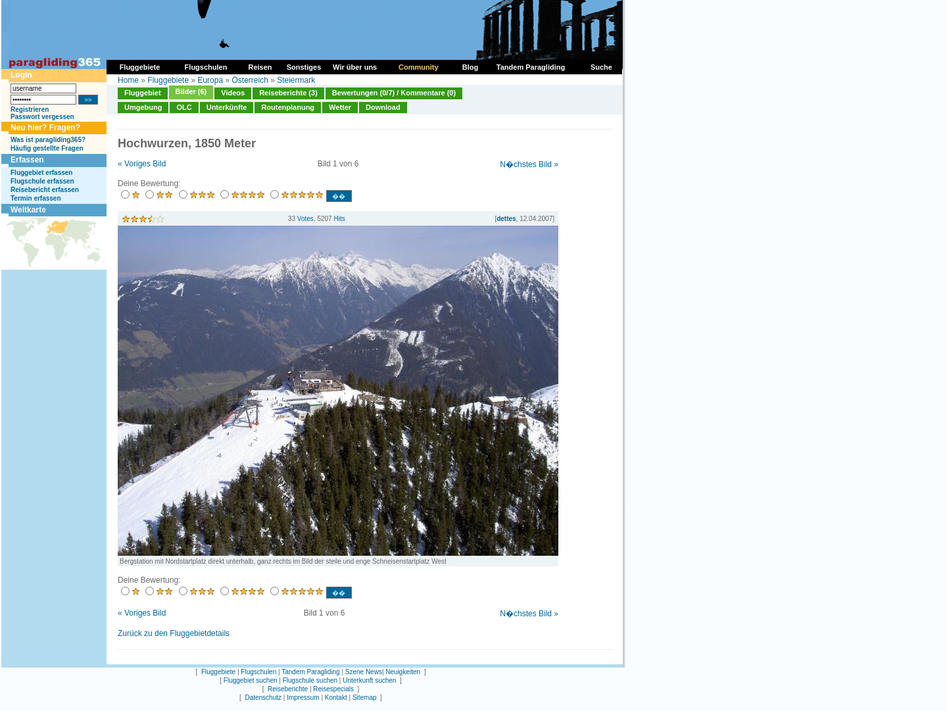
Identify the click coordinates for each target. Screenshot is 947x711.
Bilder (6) (191, 91)
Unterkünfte (226, 107)
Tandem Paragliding (310, 671)
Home (128, 80)
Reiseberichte (288, 689)
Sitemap (364, 697)
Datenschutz (263, 697)
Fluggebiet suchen (251, 680)
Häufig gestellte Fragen (47, 148)
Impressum (303, 697)
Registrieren (30, 109)
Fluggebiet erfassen (41, 172)
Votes (305, 218)
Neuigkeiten (402, 671)
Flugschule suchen (310, 680)
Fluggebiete (168, 80)
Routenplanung (287, 107)
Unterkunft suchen (369, 680)
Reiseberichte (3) (288, 93)
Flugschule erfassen (42, 181)
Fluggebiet (142, 93)
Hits (339, 218)
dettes (506, 218)
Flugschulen (258, 671)
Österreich (249, 80)
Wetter (340, 107)
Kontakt (336, 697)
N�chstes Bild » (529, 164)
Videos (233, 93)
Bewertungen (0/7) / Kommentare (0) (394, 93)
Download (383, 107)
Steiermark (296, 80)
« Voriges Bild (142, 163)
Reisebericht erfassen (45, 189)
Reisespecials (333, 689)
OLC (183, 107)
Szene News (363, 671)
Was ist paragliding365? (48, 139)
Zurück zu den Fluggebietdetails (174, 633)
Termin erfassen (36, 198)
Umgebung (143, 107)
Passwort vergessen (42, 116)
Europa (210, 80)
